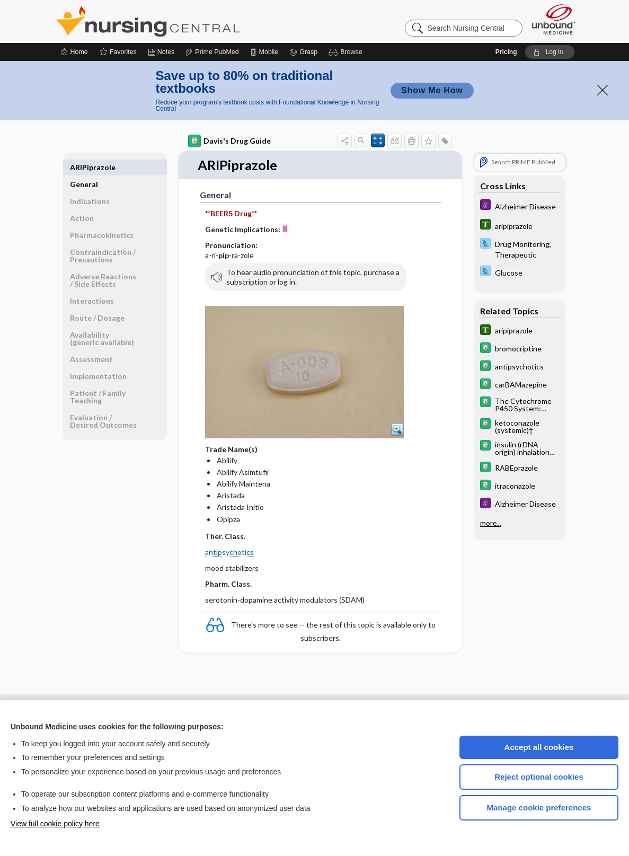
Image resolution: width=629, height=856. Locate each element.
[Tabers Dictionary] (519, 225)
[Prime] (211, 52)
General (84, 167)
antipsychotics (229, 552)
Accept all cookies (539, 747)
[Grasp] (303, 52)
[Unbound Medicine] (553, 19)
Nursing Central (187, 21)
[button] (347, 52)
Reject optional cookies (538, 776)
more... (490, 523)
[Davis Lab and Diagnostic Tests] (519, 248)
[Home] (74, 52)
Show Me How (432, 90)
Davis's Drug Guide (229, 141)
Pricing (506, 52)
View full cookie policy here (55, 823)
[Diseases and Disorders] (519, 206)
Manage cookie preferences (539, 807)
